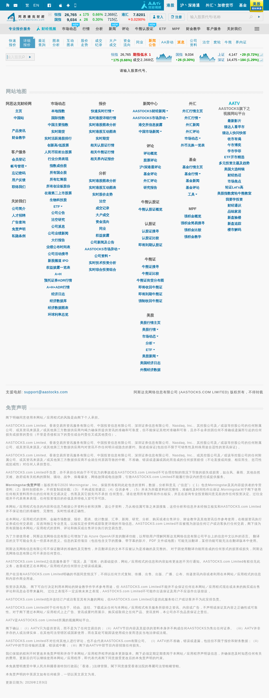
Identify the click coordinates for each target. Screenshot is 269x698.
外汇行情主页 (192, 111)
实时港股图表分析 (102, 125)
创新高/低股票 (58, 145)
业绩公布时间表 (58, 247)
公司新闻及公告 (102, 242)
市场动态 (150, 336)
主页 (18, 111)
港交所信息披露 (150, 125)
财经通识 (234, 205)
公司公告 (58, 213)
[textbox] (225, 17)
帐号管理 (19, 166)
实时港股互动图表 (102, 132)
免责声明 (18, 229)
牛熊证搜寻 (150, 267)
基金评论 (150, 174)
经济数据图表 (58, 308)
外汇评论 (150, 181)
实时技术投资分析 (102, 263)
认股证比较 (150, 238)
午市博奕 (234, 145)
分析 (150, 343)
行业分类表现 (58, 159)
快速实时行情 (102, 111)
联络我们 (18, 187)
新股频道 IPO (58, 261)
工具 (192, 194)
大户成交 (102, 215)
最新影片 (234, 121)
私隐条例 (18, 236)
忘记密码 (18, 173)
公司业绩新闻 (58, 233)
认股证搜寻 (150, 231)
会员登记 (18, 159)
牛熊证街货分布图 (150, 280)
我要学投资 (234, 199)
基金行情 (192, 174)
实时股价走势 (102, 194)
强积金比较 (192, 230)
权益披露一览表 (58, 267)
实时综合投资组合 (102, 270)
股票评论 (150, 160)
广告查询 (18, 222)
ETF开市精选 (234, 157)
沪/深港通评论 (150, 167)
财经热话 (234, 175)
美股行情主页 (150, 323)
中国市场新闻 (150, 132)
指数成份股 (58, 166)
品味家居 (234, 211)
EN (36, 5)
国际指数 (58, 118)
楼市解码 (234, 230)
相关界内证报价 (102, 159)
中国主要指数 (58, 125)
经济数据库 (58, 301)
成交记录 (102, 208)
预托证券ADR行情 (58, 280)
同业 (102, 229)
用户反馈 (18, 180)
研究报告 (150, 188)
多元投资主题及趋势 (234, 163)
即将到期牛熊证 (150, 294)
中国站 (19, 118)
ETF (58, 206)
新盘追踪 (234, 224)
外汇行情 (192, 118)
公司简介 (18, 209)
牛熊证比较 (150, 274)
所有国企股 (58, 173)
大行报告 (58, 240)
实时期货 (58, 132)
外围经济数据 (150, 370)
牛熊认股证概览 (150, 209)
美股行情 (150, 330)
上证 (221, 55)
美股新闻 (150, 356)
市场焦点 (234, 181)
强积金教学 (192, 237)
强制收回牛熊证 (150, 301)
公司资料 (102, 256)
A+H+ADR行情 (58, 287)
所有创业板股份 (58, 186)
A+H (58, 274)
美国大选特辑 (234, 169)
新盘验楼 (234, 218)
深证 (221, 60)
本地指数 (58, 111)
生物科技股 (58, 200)
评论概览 (150, 153)
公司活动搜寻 (58, 254)
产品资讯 (18, 131)
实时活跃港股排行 (58, 138)
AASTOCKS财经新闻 (150, 111)
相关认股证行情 (102, 145)
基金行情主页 (192, 167)
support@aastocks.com (46, 392)
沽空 (102, 201)
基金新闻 (192, 181)
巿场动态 (192, 138)
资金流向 (102, 222)
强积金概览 (192, 216)
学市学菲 (234, 151)
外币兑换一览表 (193, 145)
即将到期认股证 (150, 245)
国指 (179, 55)
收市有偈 (234, 139)
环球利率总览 (58, 315)
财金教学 (18, 138)
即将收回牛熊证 (150, 287)
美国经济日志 (150, 363)
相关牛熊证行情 (102, 152)
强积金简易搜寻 (193, 223)
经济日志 (58, 294)
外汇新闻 (192, 125)
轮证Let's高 (234, 187)
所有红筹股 (58, 179)
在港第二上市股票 (58, 193)
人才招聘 (18, 215)
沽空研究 (58, 220)
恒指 (114, 55)
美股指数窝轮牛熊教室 (234, 193)
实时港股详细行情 (102, 118)
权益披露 (102, 235)
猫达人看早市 (234, 127)
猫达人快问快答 (234, 133)
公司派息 (58, 226)
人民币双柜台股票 (58, 152)
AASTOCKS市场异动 (102, 249)
